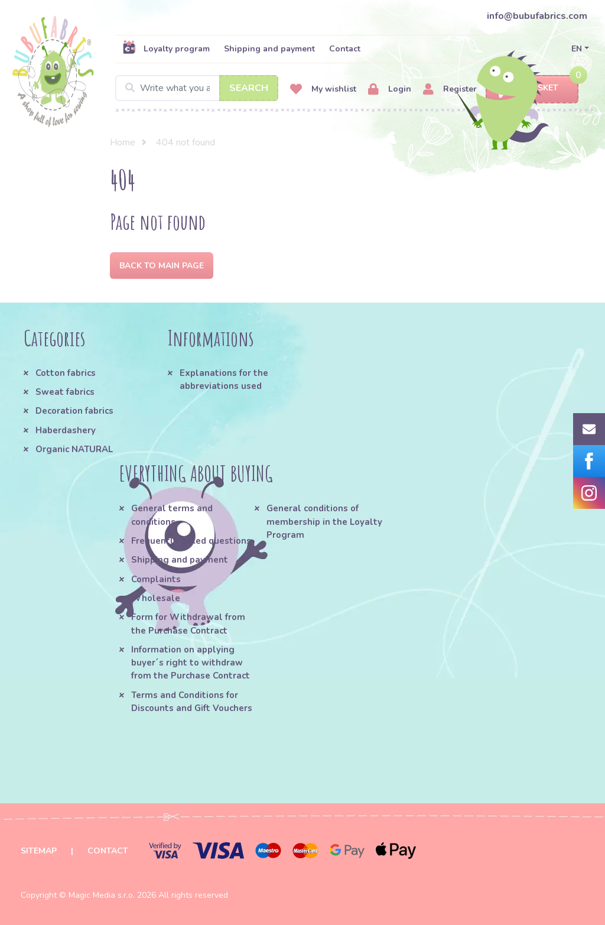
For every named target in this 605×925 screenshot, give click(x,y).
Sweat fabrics (65, 392)
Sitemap (39, 850)
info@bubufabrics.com (537, 15)
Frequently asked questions (191, 541)
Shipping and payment (269, 48)
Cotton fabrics (65, 373)
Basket (532, 88)
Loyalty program (166, 48)
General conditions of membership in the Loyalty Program (324, 521)
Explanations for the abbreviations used (224, 379)
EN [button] (576, 48)
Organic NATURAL (74, 449)
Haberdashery (65, 430)
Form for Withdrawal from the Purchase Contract (188, 623)
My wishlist (323, 89)
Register (450, 89)
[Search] (196, 88)
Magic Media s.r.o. (102, 895)
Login (389, 89)
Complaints (156, 579)
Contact (344, 48)
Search (248, 88)
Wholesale (155, 598)
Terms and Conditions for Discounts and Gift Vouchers (191, 701)
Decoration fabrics (74, 411)
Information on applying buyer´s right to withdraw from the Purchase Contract (190, 663)
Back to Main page (161, 265)
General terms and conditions (172, 514)
